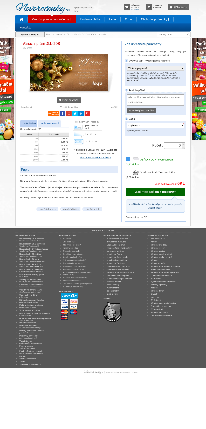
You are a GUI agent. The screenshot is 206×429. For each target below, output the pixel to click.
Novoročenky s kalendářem (31, 270)
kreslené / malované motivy (119, 248)
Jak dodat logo (69, 242)
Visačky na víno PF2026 (31, 281)
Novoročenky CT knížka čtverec (33, 250)
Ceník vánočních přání (72, 257)
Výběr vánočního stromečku (163, 282)
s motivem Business (116, 263)
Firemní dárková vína (72, 281)
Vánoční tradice (158, 251)
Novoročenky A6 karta (32, 260)
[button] (183, 144)
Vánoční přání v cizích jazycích (164, 272)
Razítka (27, 357)
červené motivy (114, 282)
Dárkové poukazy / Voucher (31, 301)
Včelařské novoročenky (29, 364)
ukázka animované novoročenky (95, 157)
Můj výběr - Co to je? (72, 245)
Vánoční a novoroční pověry (163, 303)
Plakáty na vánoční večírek (31, 332)
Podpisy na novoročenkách (74, 269)
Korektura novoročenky (73, 254)
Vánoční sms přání (159, 312)
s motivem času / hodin (117, 257)
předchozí (26, 107)
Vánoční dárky (157, 291)
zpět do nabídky (69, 107)
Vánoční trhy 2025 (159, 245)
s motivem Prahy (114, 254)
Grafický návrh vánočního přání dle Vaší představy (35, 320)
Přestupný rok (157, 309)
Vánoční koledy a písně (161, 254)
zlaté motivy (112, 294)
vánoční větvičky (71, 209)
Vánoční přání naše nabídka (75, 278)
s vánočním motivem (116, 242)
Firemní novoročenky (160, 269)
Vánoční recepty (158, 248)
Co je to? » (135, 9)
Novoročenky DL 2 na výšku (32, 245)
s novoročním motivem (117, 239)
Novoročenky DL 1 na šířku (32, 240)
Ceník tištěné (29, 123)
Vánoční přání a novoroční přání (165, 266)
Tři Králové (156, 300)
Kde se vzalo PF (158, 239)
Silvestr (154, 294)
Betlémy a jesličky (159, 285)
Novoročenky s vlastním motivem (34, 314)
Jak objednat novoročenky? (74, 260)
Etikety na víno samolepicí (31, 286)
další (114, 107)
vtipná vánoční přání (116, 245)
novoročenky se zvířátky (118, 269)
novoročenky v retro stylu (118, 266)
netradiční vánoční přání (118, 275)
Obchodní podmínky (155, 19)
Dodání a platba (90, 19)
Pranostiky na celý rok (161, 306)
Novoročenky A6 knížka (31, 265)
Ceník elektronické (49, 123)
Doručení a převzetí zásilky (74, 266)
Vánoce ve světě (158, 263)
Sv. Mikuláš (156, 279)
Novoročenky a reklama (73, 263)
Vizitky (22, 361)
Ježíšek (154, 288)
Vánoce (154, 260)
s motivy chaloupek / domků (119, 279)
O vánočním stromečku (161, 275)
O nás (128, 19)
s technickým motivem (117, 260)
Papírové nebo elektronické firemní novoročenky (78, 273)
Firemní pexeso (27, 347)
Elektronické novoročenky (31, 306)
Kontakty (25, 27)
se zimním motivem (116, 251)
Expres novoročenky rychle (31, 275)
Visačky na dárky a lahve (30, 291)
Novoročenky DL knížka (30, 255)
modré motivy (113, 288)
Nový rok (155, 297)
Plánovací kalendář (29, 327)
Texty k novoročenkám (29, 310)
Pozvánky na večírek (28, 337)
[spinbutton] (173, 145)
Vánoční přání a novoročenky (52, 19)
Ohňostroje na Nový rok (161, 315)
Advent (154, 242)
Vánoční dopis (30, 342)
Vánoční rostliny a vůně (161, 257)
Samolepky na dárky (28, 296)
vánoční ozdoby (92, 209)
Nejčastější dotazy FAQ (73, 287)
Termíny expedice (70, 248)
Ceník (112, 19)
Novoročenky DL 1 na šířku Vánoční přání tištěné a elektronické (81, 34)
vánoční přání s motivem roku (120, 272)
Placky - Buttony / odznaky (31, 352)
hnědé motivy (113, 285)
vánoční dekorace (47, 209)
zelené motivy (113, 291)
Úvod (48, 34)
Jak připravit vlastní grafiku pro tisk (77, 284)
